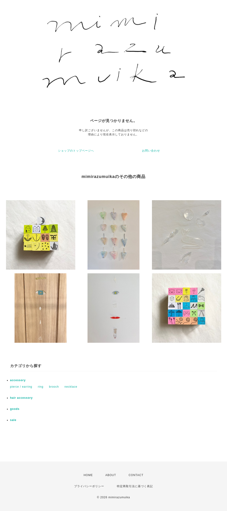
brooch (54, 386)
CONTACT (136, 475)
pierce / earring (21, 386)
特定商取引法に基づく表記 (135, 486)
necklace (70, 386)
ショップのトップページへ (76, 150)
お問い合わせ (151, 150)
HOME (88, 475)
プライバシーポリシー (89, 486)
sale (13, 420)
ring (40, 386)
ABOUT (110, 475)
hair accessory (21, 397)
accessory (18, 380)
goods (15, 409)
